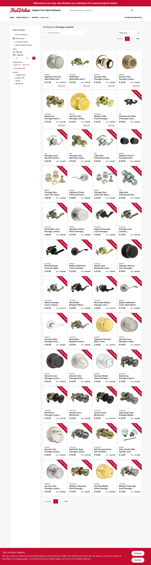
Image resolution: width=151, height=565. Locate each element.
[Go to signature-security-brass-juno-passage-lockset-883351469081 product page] (105, 331)
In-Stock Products (21, 41)
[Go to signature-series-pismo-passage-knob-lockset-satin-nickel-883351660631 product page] (80, 221)
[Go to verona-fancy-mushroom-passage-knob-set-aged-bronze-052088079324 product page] (105, 405)
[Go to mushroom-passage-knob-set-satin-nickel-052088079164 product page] (129, 368)
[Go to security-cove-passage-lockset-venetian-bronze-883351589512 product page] (55, 368)
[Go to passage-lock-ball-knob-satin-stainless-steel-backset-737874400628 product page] (80, 148)
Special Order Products (23, 45)
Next (138, 39)
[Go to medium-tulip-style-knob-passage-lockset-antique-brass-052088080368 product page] (80, 478)
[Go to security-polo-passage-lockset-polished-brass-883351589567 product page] (105, 70)
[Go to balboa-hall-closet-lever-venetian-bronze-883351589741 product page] (80, 258)
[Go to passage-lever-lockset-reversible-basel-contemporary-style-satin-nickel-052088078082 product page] (129, 221)
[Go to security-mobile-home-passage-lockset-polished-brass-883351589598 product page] (105, 478)
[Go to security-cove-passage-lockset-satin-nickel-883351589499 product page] (129, 331)
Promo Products (21, 34)
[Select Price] (33, 58)
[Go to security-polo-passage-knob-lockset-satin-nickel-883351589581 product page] (80, 368)
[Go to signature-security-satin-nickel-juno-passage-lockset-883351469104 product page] (55, 70)
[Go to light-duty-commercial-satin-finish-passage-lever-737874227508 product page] (105, 148)
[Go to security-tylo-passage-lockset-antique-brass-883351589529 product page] (129, 70)
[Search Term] (101, 10)
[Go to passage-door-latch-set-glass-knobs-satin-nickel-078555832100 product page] (105, 184)
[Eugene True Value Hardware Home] (20, 10)
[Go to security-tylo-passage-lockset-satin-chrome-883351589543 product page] (55, 478)
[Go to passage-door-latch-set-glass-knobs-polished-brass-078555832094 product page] (55, 184)
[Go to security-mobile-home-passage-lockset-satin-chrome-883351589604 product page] (105, 368)
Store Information (133, 17)
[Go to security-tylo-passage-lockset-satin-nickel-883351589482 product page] (55, 441)
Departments (22, 17)
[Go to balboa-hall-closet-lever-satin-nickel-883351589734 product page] (129, 294)
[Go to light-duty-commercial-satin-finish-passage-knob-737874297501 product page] (129, 184)
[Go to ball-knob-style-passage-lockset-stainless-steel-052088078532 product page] (80, 441)
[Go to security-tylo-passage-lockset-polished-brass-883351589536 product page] (80, 109)
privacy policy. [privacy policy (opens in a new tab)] (22, 559)
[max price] (27, 58)
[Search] (132, 10)
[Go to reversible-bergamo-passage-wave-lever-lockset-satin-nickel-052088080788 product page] (80, 331)
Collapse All (17, 65)
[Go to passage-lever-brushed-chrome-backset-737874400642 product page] (55, 148)
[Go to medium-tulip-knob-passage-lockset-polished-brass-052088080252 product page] (105, 109)
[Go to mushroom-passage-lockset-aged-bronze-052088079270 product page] (55, 405)
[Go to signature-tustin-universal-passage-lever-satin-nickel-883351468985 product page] (80, 184)
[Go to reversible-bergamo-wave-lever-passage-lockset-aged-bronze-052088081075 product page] (80, 294)
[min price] (17, 58)
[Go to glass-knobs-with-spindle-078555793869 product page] (129, 441)
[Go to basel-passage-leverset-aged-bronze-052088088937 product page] (55, 258)
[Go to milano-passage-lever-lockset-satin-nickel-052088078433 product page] (55, 294)
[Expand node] (13, 68)
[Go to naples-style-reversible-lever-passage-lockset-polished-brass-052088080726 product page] (105, 258)
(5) (17, 81)
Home (12, 17)
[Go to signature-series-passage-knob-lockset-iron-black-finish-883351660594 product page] (129, 148)
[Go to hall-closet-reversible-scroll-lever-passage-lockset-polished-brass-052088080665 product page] (80, 70)
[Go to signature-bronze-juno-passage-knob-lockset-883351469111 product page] (129, 258)
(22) (20, 75)
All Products (19, 38)
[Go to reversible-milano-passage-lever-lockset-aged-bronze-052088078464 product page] (105, 294)
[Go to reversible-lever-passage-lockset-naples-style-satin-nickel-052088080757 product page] (55, 221)
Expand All (26, 65)
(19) (19, 78)
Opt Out (137, 560)
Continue (138, 553)
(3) (19, 84)
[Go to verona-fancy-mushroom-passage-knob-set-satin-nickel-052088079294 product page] (80, 405)
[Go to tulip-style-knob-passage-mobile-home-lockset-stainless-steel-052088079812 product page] (129, 405)
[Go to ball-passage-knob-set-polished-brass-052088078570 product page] (105, 441)
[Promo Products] (14, 34)
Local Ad (44, 17)
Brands (35, 17)
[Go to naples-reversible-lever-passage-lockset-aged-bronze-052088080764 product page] (105, 221)
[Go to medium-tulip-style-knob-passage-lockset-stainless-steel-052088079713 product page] (129, 478)
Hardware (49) (20, 68)
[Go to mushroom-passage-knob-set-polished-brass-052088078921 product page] (55, 109)
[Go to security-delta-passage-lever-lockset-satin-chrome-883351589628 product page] (55, 331)
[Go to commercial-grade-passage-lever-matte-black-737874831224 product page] (129, 109)
